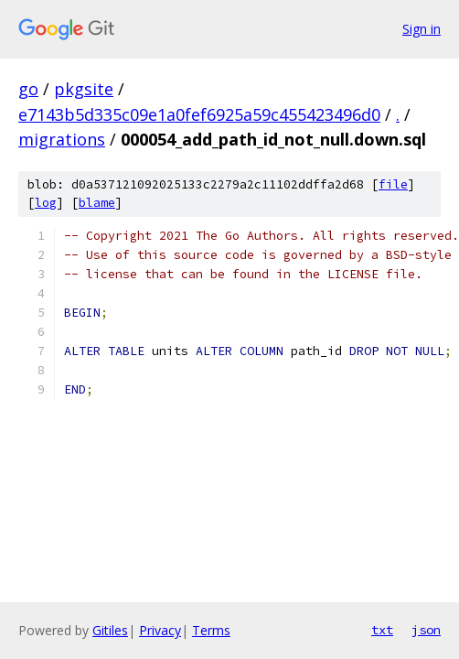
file (393, 184)
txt (382, 629)
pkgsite (83, 89)
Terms (211, 630)
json (426, 629)
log (46, 203)
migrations (61, 139)
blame (97, 203)
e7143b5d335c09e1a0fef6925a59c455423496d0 (199, 114)
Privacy (160, 630)
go (28, 89)
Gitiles (110, 630)
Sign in (421, 29)
